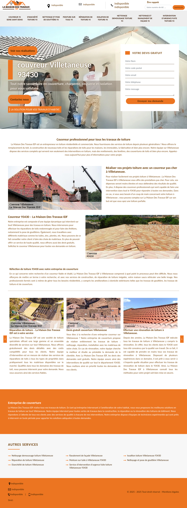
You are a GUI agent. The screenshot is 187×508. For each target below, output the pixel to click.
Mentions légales (170, 491)
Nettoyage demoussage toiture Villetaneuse (30, 455)
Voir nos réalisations (22, 50)
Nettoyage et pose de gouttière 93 (51, 18)
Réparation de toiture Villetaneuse (26, 460)
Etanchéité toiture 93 (32, 18)
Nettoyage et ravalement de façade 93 (145, 18)
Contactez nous (19, 99)
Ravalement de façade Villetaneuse (84, 455)
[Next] (182, 339)
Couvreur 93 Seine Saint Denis (15, 18)
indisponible (89, 4)
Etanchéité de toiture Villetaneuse (26, 464)
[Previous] (5, 339)
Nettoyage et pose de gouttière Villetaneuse (146, 460)
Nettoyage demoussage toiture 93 (122, 18)
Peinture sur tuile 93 (69, 18)
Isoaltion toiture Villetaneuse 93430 (142, 455)
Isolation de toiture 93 (103, 18)
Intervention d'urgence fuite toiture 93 (169, 18)
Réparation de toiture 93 (85, 18)
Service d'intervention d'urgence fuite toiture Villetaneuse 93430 (89, 466)
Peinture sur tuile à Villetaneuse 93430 (86, 460)
